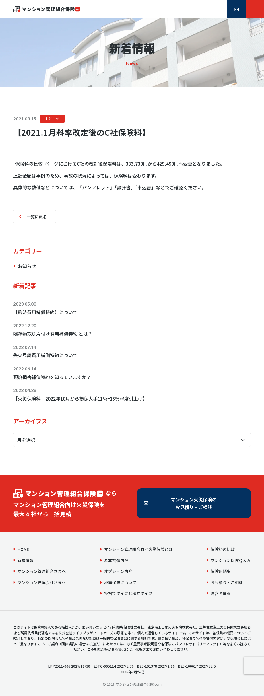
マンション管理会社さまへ (42, 582)
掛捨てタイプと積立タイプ (128, 593)
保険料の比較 (223, 549)
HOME (23, 549)
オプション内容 (118, 571)
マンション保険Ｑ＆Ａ (231, 560)
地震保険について (120, 582)
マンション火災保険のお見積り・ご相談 (194, 503)
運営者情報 (221, 593)
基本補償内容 (116, 560)
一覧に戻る (37, 216)
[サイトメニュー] (255, 9)
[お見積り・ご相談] (236, 9)
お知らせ (52, 118)
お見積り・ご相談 (227, 582)
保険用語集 (221, 571)
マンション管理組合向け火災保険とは (138, 549)
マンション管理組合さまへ (42, 571)
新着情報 (26, 560)
